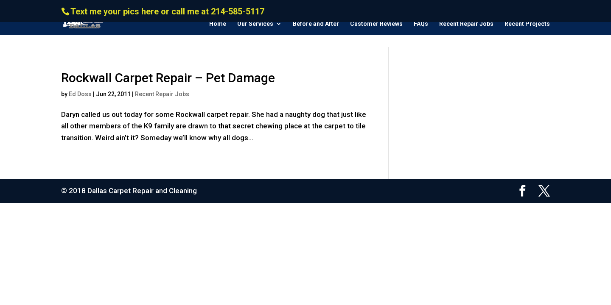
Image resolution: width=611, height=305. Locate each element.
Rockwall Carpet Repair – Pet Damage (168, 77)
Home (217, 24)
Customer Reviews (376, 24)
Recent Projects (527, 24)
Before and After (316, 24)
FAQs (421, 24)
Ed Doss (80, 94)
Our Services (255, 24)
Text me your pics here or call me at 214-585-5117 (167, 11)
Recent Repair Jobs (466, 24)
